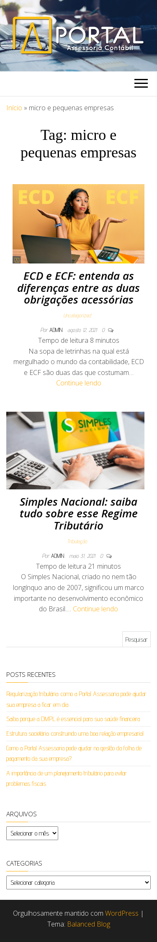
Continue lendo (78, 382)
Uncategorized (77, 315)
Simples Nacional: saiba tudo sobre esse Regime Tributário (79, 513)
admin (56, 330)
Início (14, 107)
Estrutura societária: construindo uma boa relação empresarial (75, 733)
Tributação (77, 541)
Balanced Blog (88, 924)
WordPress (122, 913)
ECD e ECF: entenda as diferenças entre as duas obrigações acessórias (78, 287)
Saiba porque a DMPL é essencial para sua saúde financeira (73, 719)
